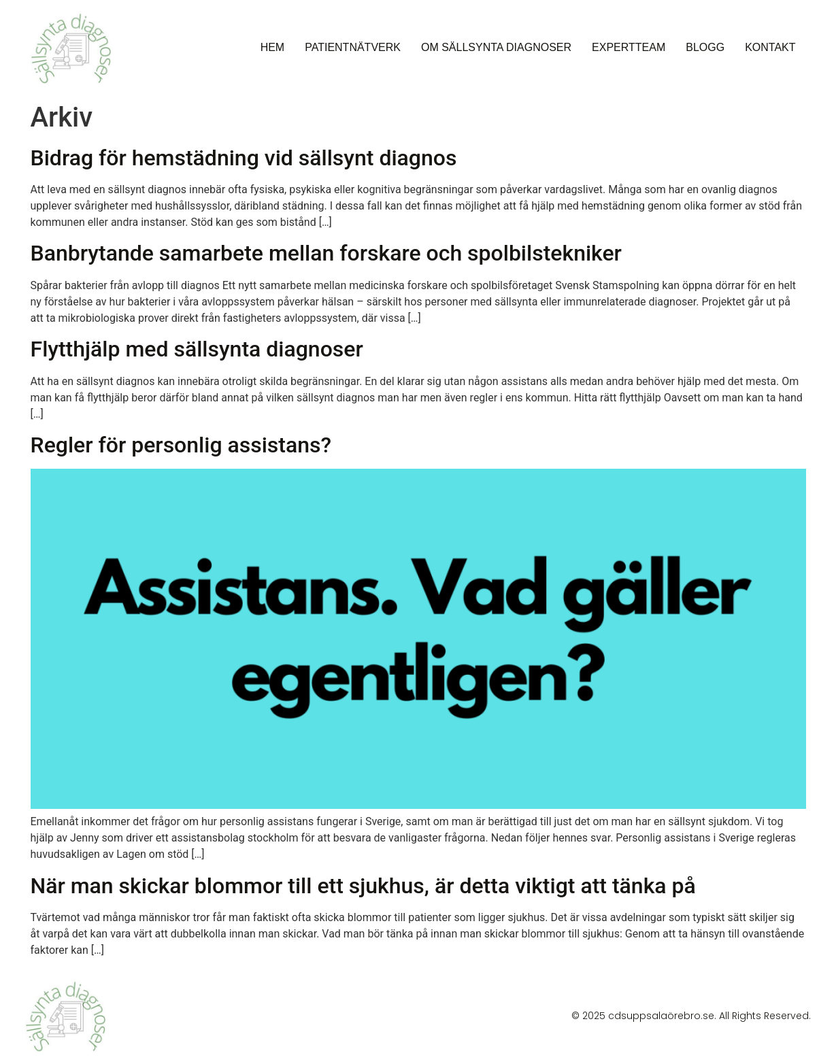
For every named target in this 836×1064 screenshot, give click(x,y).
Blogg (705, 47)
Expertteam (628, 47)
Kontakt (770, 47)
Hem (273, 47)
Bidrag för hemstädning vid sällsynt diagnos (244, 158)
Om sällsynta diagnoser (496, 47)
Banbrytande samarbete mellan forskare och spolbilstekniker (326, 253)
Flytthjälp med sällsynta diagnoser (197, 349)
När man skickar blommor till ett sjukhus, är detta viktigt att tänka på (363, 886)
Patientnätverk (353, 47)
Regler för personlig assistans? (181, 445)
